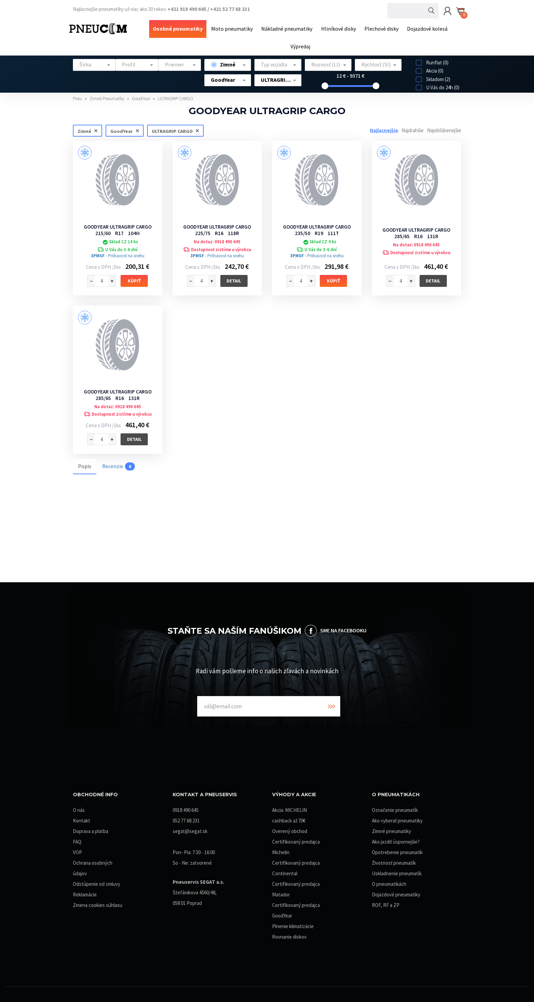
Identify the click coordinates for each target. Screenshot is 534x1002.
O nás (79, 808)
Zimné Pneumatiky (107, 97)
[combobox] (94, 64)
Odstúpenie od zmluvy (96, 882)
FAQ (77, 840)
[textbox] (94, 63)
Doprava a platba (90, 830)
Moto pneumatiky (233, 28)
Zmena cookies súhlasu (97, 903)
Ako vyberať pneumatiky (397, 819)
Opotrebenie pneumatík (397, 851)
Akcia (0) (429, 69)
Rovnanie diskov (289, 935)
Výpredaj (300, 45)
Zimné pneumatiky (391, 830)
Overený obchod (289, 830)
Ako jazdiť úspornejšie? (396, 840)
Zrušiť (95, 129)
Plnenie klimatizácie (293, 925)
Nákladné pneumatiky (287, 28)
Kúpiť (134, 279)
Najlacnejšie (384, 129)
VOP (77, 851)
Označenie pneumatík (395, 808)
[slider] (324, 84)
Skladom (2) (433, 78)
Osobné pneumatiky (180, 28)
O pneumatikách (389, 882)
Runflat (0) (432, 61)
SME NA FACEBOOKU (343, 629)
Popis (84, 464)
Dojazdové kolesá (425, 28)
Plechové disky (380, 28)
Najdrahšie (413, 129)
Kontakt (81, 819)
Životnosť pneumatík (394, 861)
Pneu (78, 97)
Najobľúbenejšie (444, 129)
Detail (233, 279)
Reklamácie (85, 893)
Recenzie (118, 465)
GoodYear (141, 97)
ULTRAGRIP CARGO (175, 97)
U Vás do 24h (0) (437, 86)
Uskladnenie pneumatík (397, 872)
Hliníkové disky (338, 28)
